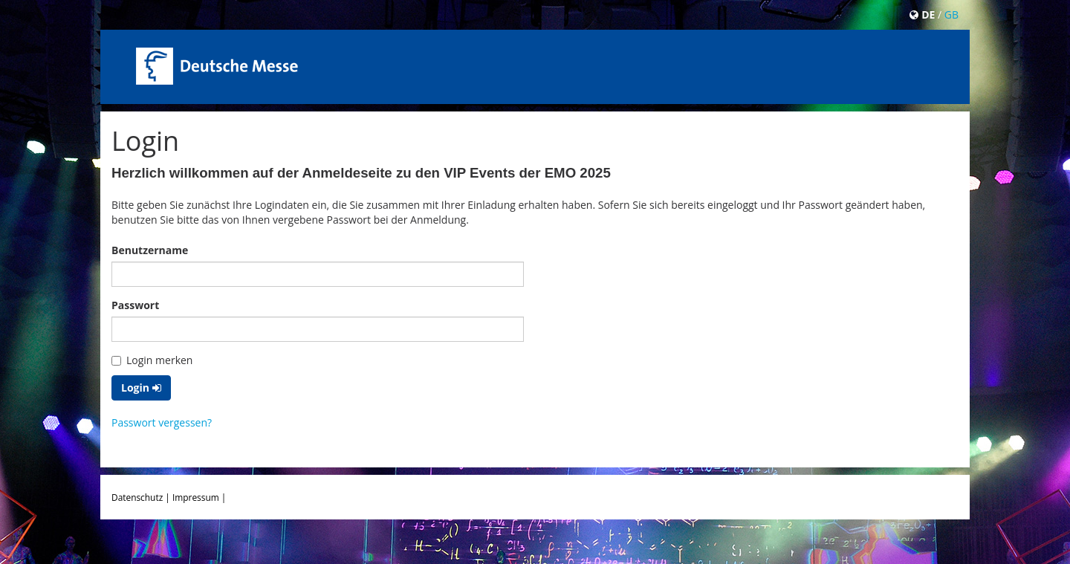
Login (141, 387)
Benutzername (149, 250)
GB (951, 14)
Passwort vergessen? (161, 422)
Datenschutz (137, 497)
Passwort (135, 305)
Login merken (151, 360)
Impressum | (199, 497)
